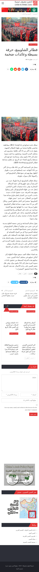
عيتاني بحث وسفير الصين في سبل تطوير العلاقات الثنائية (30, 296)
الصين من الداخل (33, 44)
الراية (17, 568)
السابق (32, 358)
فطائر (20, 273)
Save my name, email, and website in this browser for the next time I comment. (20, 409)
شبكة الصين (32, 539)
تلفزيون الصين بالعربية (29, 536)
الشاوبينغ (31, 273)
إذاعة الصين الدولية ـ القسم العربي (25, 530)
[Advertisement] (19, 92)
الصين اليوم (32, 533)
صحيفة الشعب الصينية (29, 542)
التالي (27, 358)
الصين (25, 273)
